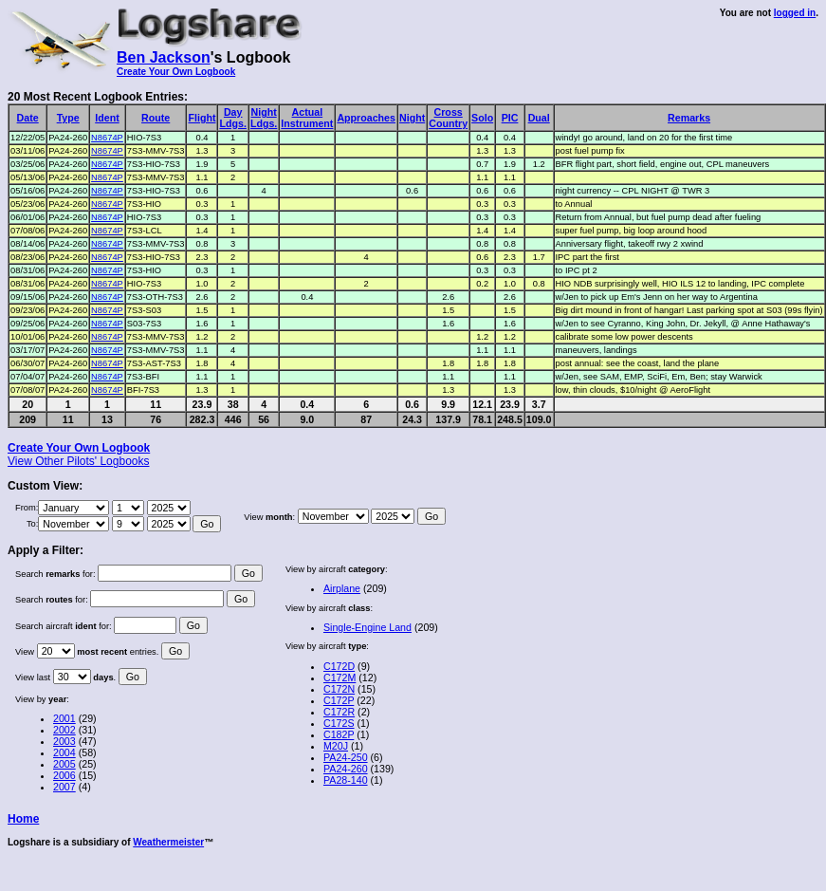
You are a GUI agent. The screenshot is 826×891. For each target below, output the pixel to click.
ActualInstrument (307, 117)
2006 (64, 775)
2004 (64, 752)
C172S (339, 723)
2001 (64, 718)
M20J (335, 746)
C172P (338, 700)
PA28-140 (345, 780)
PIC (510, 117)
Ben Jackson (164, 57)
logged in (795, 13)
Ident (107, 117)
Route (155, 117)
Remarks (689, 117)
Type (68, 117)
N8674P (107, 137)
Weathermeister (168, 842)
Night (412, 117)
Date (28, 117)
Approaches (366, 117)
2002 (64, 729)
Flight (201, 117)
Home (23, 819)
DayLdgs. (232, 117)
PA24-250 (345, 757)
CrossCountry (448, 117)
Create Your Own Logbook (176, 71)
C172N (339, 689)
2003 (64, 741)
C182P (338, 734)
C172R (339, 711)
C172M (339, 677)
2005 (64, 764)
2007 (64, 786)
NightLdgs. (263, 117)
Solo (482, 117)
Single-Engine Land (367, 627)
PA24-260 (345, 768)
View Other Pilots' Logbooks (78, 461)
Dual (539, 117)
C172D (339, 666)
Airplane (341, 588)
